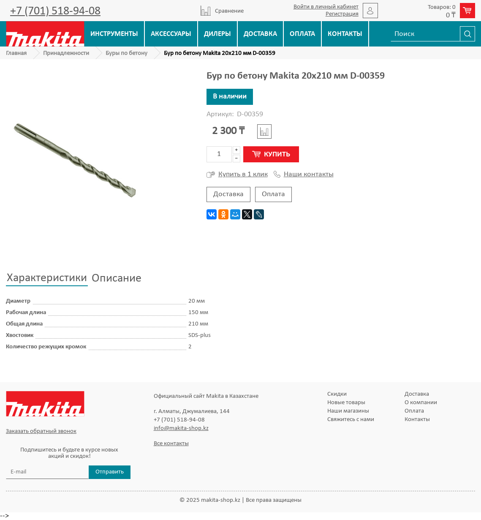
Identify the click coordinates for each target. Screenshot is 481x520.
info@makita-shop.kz (181, 428)
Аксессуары (171, 34)
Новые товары (346, 403)
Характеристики (47, 278)
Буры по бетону (126, 53)
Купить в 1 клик (237, 174)
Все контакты (171, 444)
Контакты (345, 34)
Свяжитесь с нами (350, 419)
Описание (116, 279)
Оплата (302, 34)
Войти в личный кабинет (326, 7)
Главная (16, 53)
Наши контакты (304, 174)
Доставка (260, 34)
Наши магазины (348, 411)
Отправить (109, 472)
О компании (421, 403)
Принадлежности (66, 53)
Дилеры (217, 34)
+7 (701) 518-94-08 (55, 11)
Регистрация (342, 14)
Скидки (337, 394)
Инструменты (114, 34)
